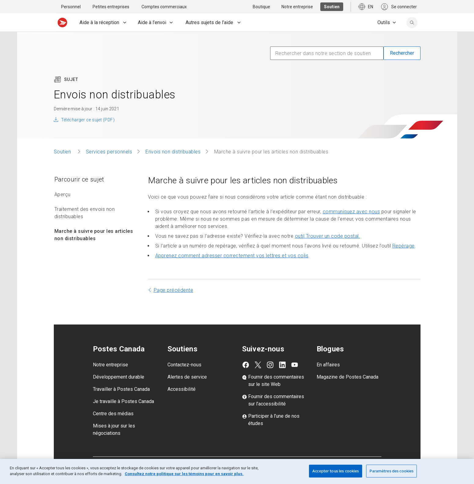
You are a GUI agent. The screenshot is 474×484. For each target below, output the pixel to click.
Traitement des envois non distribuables (84, 212)
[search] (411, 22)
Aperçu (62, 194)
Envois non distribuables (172, 152)
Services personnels (109, 152)
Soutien (63, 152)
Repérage (403, 246)
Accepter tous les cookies (335, 471)
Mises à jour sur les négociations (114, 429)
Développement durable (118, 377)
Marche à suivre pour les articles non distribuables (93, 234)
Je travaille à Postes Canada (123, 401)
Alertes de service (187, 377)
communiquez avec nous (351, 212)
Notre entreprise (110, 365)
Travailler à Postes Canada (121, 389)
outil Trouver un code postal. (327, 236)
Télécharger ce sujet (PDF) (88, 119)
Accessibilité (181, 389)
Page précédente (173, 290)
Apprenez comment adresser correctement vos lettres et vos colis (232, 255)
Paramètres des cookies (391, 471)
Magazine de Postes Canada (347, 377)
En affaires (328, 365)
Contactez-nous (184, 365)
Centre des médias (113, 413)
